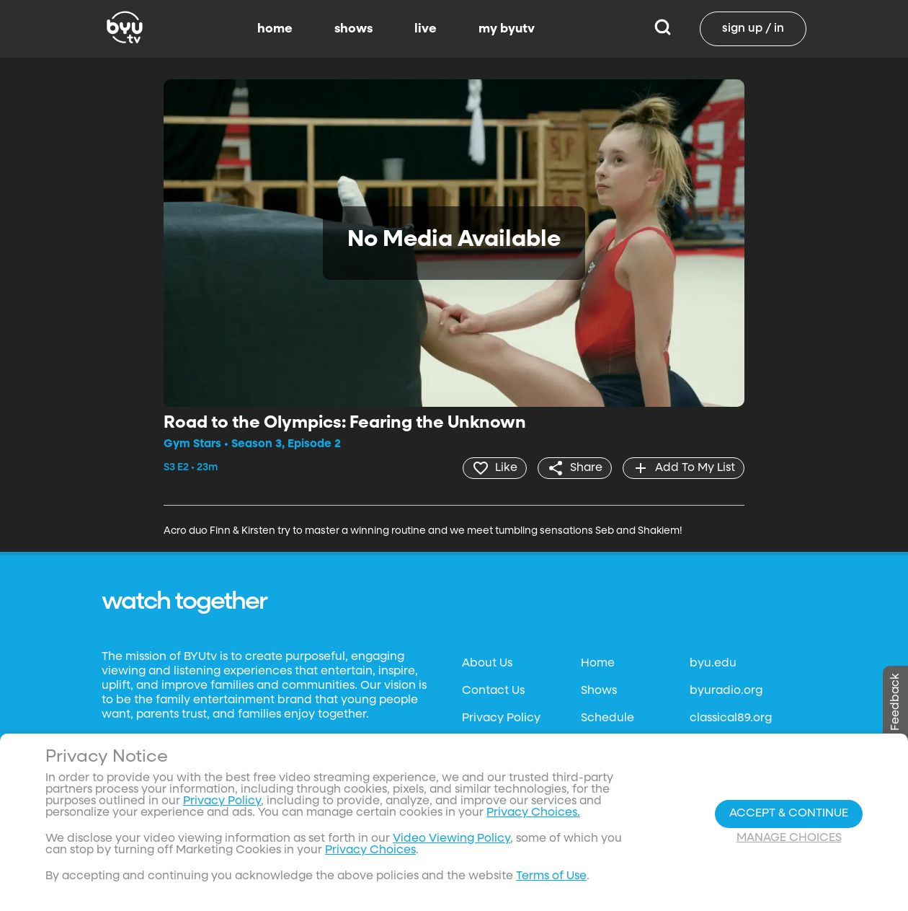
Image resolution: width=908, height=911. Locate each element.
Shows (599, 691)
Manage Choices (789, 838)
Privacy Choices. (533, 813)
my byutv (507, 28)
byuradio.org (726, 691)
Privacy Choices (370, 850)
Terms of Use (551, 876)
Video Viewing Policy (451, 839)
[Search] (662, 29)
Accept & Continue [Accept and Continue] (788, 813)
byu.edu (713, 663)
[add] (683, 468)
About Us (487, 663)
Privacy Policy (501, 718)
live (425, 28)
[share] (575, 468)
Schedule (607, 718)
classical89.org (731, 718)
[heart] (495, 468)
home (275, 28)
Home (598, 663)
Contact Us (493, 691)
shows (353, 28)
